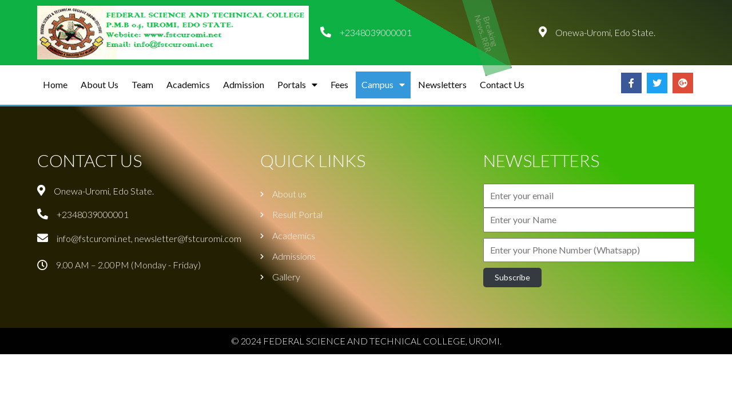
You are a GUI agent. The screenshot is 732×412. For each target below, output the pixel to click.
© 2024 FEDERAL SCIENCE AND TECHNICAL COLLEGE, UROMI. (366, 340)
